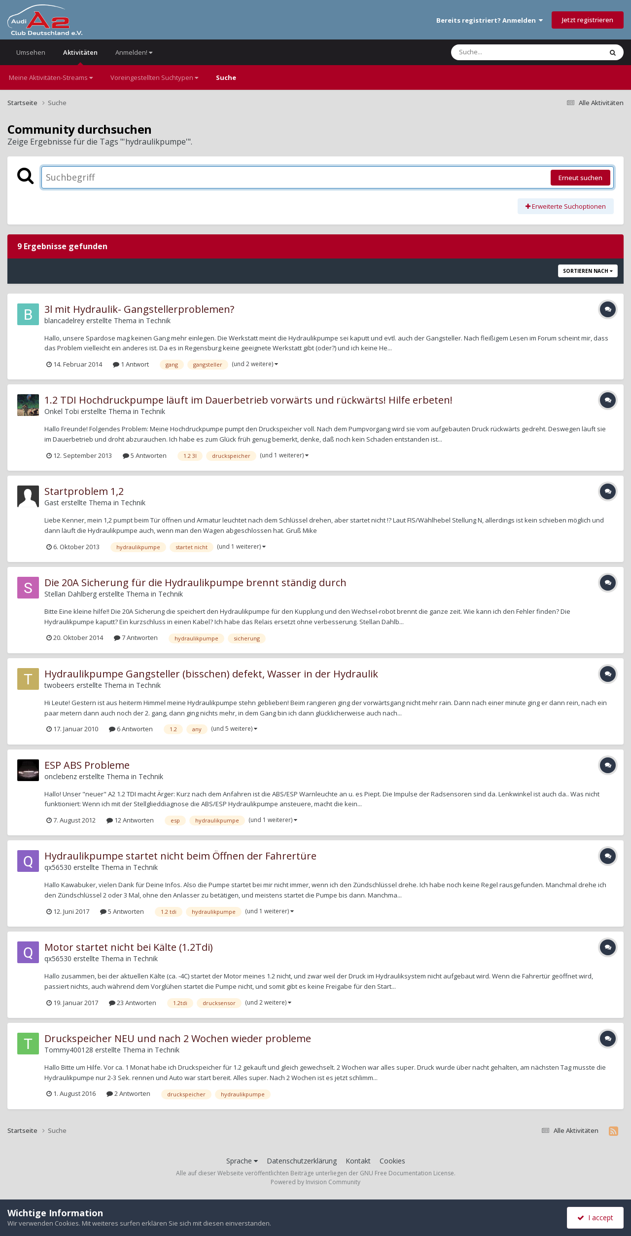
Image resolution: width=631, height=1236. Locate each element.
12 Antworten (130, 820)
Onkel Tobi (61, 411)
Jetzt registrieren (587, 19)
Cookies (392, 1160)
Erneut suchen (580, 177)
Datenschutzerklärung (302, 1160)
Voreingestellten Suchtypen (154, 77)
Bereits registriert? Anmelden (489, 20)
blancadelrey (64, 320)
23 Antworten (132, 1002)
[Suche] (506, 52)
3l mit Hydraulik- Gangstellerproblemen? (139, 309)
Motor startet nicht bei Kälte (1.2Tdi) (128, 947)
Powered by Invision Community (315, 1182)
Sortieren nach (588, 270)
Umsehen (30, 52)
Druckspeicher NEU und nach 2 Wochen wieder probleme (177, 1038)
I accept (595, 1217)
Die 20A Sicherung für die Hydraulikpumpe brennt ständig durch (195, 582)
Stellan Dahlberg (70, 594)
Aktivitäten (80, 56)
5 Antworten (145, 455)
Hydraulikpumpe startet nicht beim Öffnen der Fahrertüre (180, 855)
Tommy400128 (68, 1049)
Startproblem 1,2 (84, 491)
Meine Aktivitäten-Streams (51, 77)
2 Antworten (128, 1093)
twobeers (59, 685)
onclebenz (60, 776)
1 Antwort (131, 364)
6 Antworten (131, 728)
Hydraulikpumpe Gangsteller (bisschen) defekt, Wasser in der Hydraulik (211, 673)
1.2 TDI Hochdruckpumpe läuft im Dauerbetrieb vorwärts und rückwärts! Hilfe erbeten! (248, 400)
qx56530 (57, 867)
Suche (226, 77)
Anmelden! (133, 52)
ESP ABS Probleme (87, 765)
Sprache (242, 1160)
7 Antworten (136, 637)
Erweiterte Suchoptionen (566, 206)
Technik (158, 320)
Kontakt (358, 1160)
